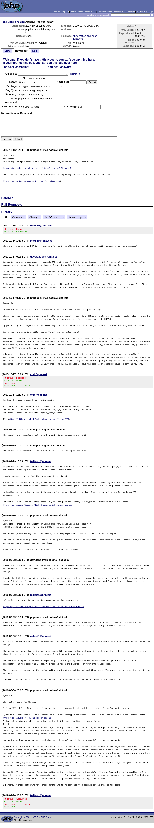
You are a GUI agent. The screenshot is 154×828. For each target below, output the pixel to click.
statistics (131, 12)
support (65, 12)
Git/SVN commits (54, 217)
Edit (34, 50)
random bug (142, 12)
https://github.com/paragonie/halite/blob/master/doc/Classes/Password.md (43, 610)
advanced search (105, 12)
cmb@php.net (38, 375)
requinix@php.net (41, 225)
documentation (77, 12)
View (7, 50)
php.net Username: (16, 66)
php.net (57, 12)
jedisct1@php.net (40, 464)
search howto (119, 12)
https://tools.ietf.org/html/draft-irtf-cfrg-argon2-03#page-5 (37, 168)
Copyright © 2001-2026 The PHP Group (33, 822)
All (6, 217)
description (74, 74)
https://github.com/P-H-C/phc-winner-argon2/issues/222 (39, 422)
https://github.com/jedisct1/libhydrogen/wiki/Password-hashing (38, 508)
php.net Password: (60, 66)
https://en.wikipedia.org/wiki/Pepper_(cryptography (31, 181)
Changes (34, 217)
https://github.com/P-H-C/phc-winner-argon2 (27, 721)
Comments (18, 217)
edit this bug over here (62, 62)
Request (8, 22)
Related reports (77, 217)
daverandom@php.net (43, 257)
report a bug (90, 12)
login (151, 12)
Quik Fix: (11, 73)
